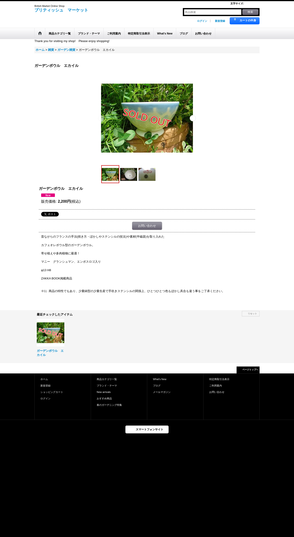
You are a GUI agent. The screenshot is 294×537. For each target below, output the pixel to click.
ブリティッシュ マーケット (61, 10)
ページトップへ (250, 369)
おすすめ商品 (104, 398)
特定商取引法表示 (219, 379)
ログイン (202, 21)
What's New (160, 379)
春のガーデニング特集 (109, 404)
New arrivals (104, 392)
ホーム (44, 379)
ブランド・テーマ (107, 385)
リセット (252, 313)
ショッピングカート (51, 392)
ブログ (157, 385)
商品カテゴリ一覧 (107, 379)
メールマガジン (162, 392)
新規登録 (220, 21)
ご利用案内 (215, 385)
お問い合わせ (147, 225)
